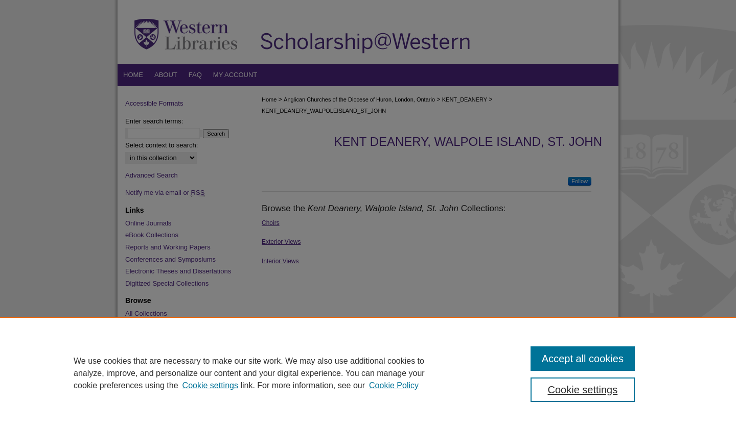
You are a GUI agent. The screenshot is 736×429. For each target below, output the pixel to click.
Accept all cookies (583, 358)
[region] (368, 373)
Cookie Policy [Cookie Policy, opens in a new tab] (394, 385)
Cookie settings (210, 385)
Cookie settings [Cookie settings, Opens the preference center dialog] (583, 389)
